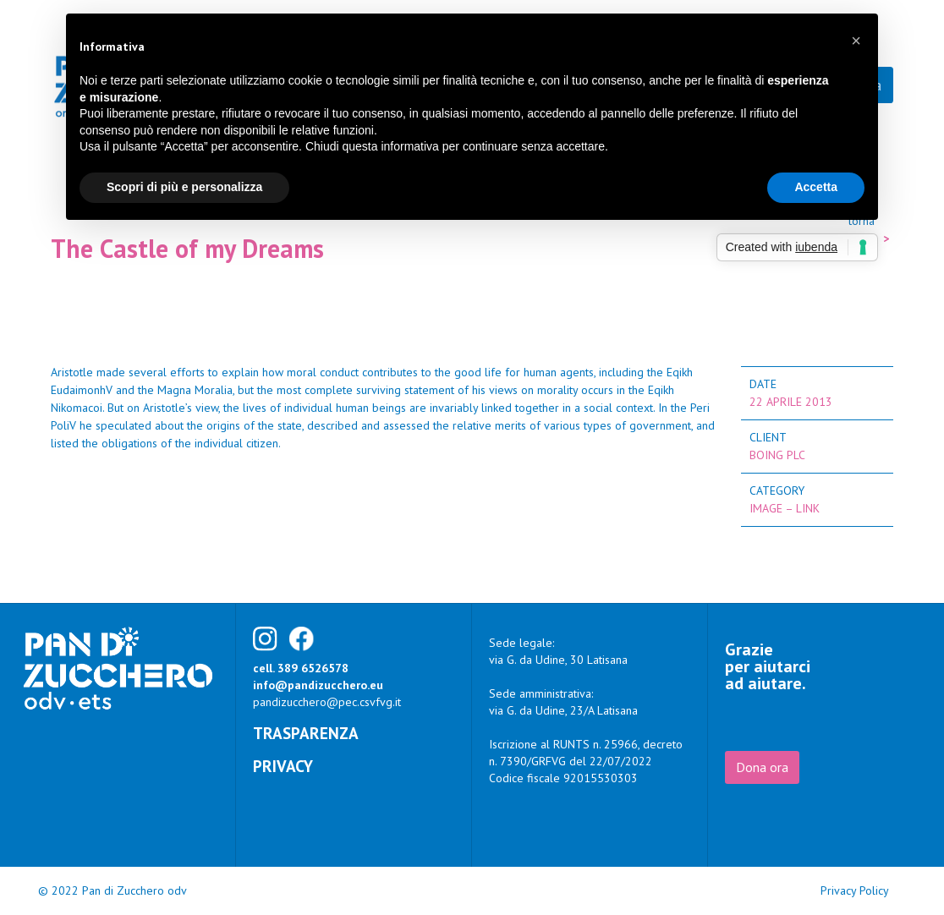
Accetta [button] (815, 187)
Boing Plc (777, 455)
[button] (856, 40)
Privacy (283, 765)
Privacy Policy (855, 890)
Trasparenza (306, 732)
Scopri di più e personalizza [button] (184, 187)
